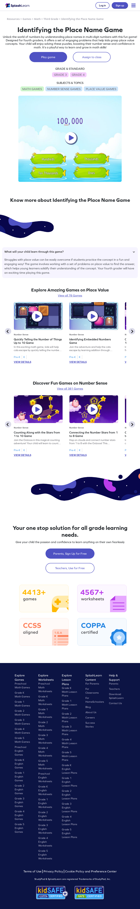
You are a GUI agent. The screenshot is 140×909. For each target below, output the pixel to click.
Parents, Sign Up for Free (70, 553)
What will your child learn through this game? (69, 251)
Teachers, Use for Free (70, 568)
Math (37, 19)
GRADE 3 (60, 74)
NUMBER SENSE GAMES (64, 89)
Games (27, 19)
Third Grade (51, 19)
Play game (48, 57)
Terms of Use (32, 871)
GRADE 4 (78, 74)
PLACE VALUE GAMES (101, 89)
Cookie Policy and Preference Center (91, 871)
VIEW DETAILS (22, 361)
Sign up (120, 5)
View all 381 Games (70, 388)
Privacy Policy (53, 871)
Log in (102, 5)
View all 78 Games (70, 295)
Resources (13, 19)
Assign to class (91, 57)
